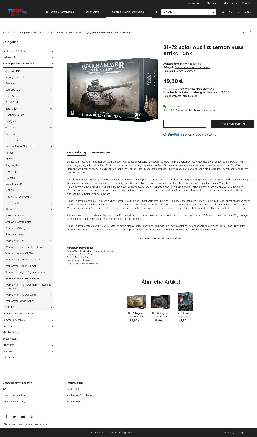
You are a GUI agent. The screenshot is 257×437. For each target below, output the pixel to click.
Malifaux (10, 178)
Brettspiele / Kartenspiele (17, 51)
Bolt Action (11, 108)
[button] (223, 12)
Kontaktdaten (74, 389)
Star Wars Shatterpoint (18, 222)
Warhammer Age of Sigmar (20, 266)
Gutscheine (9, 357)
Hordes (9, 152)
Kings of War (12, 165)
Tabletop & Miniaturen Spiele (19, 63)
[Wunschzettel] (231, 12)
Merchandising (11, 332)
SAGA (8, 209)
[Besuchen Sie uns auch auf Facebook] (6, 417)
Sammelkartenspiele (14, 319)
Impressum (194, 3)
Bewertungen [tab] (100, 152)
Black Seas (11, 96)
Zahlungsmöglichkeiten (80, 395)
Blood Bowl (11, 102)
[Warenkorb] (244, 12)
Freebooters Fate (14, 115)
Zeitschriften (10, 338)
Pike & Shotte (12, 203)
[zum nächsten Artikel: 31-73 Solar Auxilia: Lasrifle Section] (250, 32)
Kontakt (247, 3)
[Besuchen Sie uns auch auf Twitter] (14, 417)
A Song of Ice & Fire (16, 77)
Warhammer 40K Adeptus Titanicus (25, 247)
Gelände (10, 127)
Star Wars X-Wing (15, 228)
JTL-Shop (239, 433)
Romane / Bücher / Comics (18, 313)
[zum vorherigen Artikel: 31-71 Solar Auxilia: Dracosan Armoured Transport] (243, 32)
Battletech (11, 83)
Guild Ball (10, 133)
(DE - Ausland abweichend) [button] (202, 110)
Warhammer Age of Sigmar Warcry (25, 272)
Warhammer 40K (14, 240)
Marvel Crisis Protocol (17, 184)
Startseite (212, 3)
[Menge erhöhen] (202, 123)
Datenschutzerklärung (15, 395)
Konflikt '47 (11, 171)
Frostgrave (11, 121)
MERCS (9, 190)
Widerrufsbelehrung (14, 401)
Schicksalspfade (14, 215)
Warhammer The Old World (21, 294)
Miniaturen (8, 345)
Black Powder (13, 89)
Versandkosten (75, 401)
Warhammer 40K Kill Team (20, 253)
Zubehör (10, 307)
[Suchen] (185, 12)
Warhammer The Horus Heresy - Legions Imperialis (28, 286)
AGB (5, 389)
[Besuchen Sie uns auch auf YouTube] (23, 417)
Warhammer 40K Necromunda (22, 259)
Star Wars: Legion (15, 234)
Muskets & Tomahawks (18, 196)
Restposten (9, 351)
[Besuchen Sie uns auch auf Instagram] (31, 417)
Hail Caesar (11, 140)
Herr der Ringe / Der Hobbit (20, 146)
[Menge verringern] (167, 123)
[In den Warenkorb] (69, 42)
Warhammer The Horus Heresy (192, 67)
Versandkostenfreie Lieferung (196, 88)
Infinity (9, 159)
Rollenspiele (9, 57)
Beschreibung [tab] (76, 152)
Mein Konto (230, 3)
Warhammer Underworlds (19, 301)
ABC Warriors (12, 71)
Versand (43, 424)
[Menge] (185, 123)
